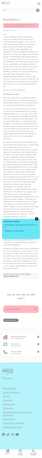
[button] (36, 218)
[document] (21, 229)
